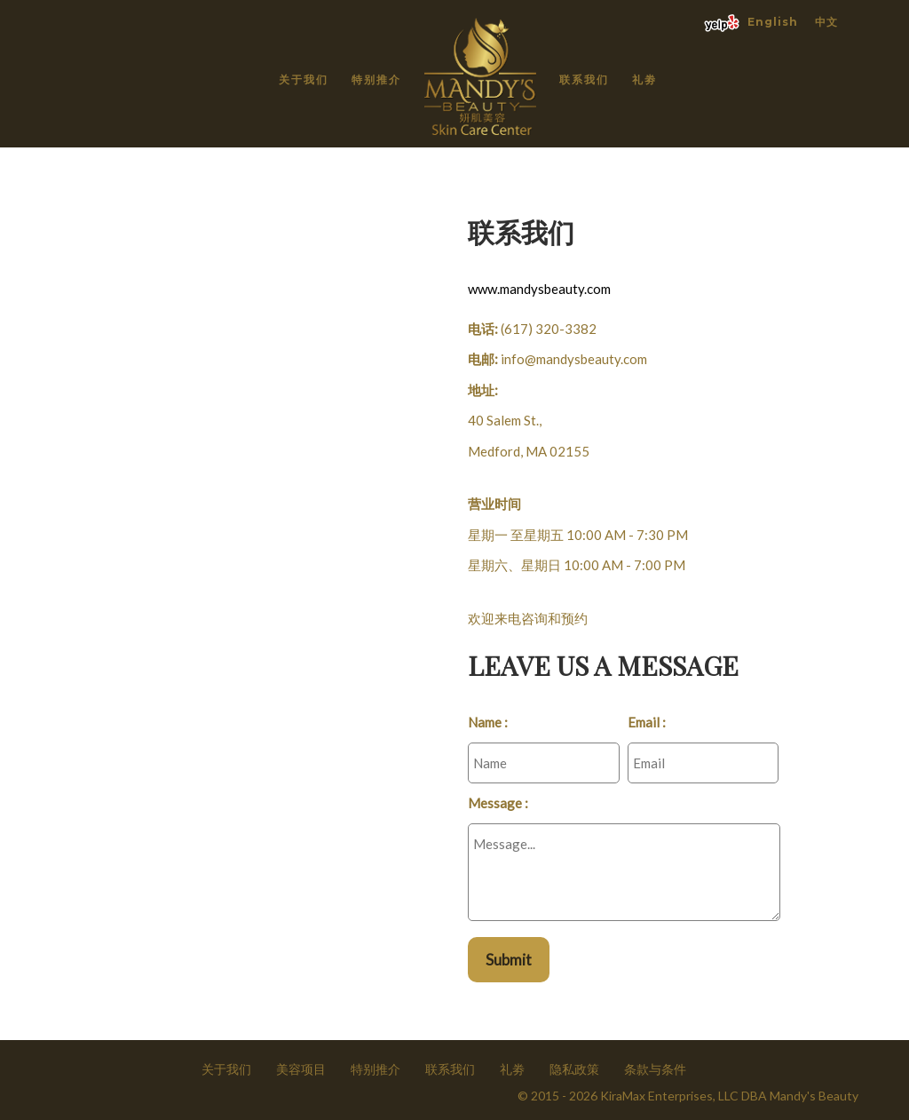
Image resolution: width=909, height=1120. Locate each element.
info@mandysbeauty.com (574, 359)
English (772, 21)
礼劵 (644, 79)
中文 (826, 21)
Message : (498, 803)
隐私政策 (574, 1068)
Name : (488, 722)
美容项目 (301, 1068)
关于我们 (303, 79)
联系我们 (584, 79)
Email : (647, 722)
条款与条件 (655, 1068)
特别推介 (376, 79)
